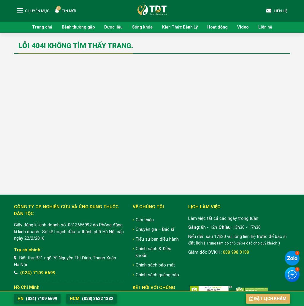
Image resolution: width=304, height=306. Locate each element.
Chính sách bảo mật (155, 265)
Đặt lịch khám (267, 298)
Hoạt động (217, 27)
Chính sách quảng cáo (157, 274)
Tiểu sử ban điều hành (157, 239)
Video (243, 27)
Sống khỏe (142, 27)
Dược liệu (113, 27)
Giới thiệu (145, 220)
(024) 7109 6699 (38, 272)
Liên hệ (265, 27)
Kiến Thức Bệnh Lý (180, 27)
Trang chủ (42, 27)
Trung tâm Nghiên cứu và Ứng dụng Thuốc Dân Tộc (152, 8)
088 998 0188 (236, 252)
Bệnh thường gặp (78, 27)
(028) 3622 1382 (91, 298)
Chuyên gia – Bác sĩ (155, 229)
